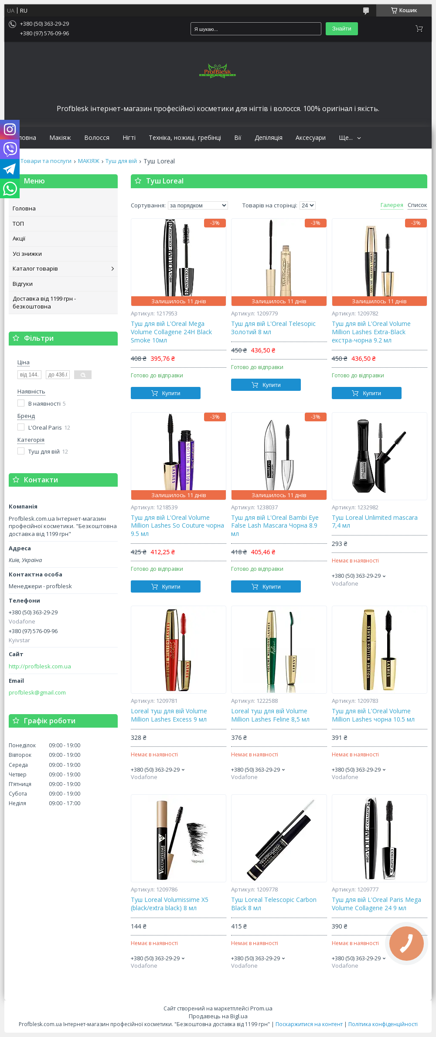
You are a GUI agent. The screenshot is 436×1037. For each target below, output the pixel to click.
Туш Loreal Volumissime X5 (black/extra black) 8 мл (169, 904)
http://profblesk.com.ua (40, 666)
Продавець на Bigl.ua (218, 1016)
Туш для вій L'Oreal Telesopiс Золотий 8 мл (273, 328)
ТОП (18, 223)
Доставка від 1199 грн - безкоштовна (44, 302)
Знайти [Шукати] (341, 28)
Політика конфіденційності (383, 1024)
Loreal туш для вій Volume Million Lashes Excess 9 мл (169, 715)
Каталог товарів (35, 268)
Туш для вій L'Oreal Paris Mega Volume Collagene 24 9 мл (376, 904)
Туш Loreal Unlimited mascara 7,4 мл (375, 522)
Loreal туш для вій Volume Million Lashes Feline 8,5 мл (270, 715)
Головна (23, 138)
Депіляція (269, 138)
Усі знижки (27, 254)
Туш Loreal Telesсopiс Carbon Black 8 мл (274, 904)
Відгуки (23, 284)
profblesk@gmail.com (37, 692)
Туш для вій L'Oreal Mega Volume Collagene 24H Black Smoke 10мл (171, 332)
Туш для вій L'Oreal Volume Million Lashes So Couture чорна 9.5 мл (177, 526)
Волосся (96, 138)
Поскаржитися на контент (309, 1024)
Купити (171, 393)
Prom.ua (261, 1008)
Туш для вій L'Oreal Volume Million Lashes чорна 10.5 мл (373, 715)
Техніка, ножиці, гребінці (185, 138)
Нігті (129, 138)
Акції (19, 238)
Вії (238, 138)
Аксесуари (311, 138)
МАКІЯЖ (88, 161)
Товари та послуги (46, 161)
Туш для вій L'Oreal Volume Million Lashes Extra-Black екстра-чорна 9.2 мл (371, 332)
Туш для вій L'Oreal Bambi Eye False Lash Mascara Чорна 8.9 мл (275, 526)
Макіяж (60, 138)
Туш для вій (121, 161)
